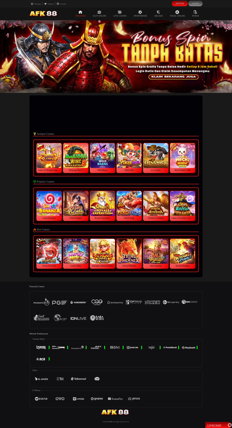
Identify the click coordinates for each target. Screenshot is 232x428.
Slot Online (99, 13)
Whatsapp (36, 4)
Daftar (180, 3)
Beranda (81, 13)
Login (195, 3)
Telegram (49, 4)
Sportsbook (140, 13)
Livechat (61, 4)
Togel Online (177, 13)
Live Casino (120, 13)
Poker (195, 13)
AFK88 (110, 422)
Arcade (158, 13)
